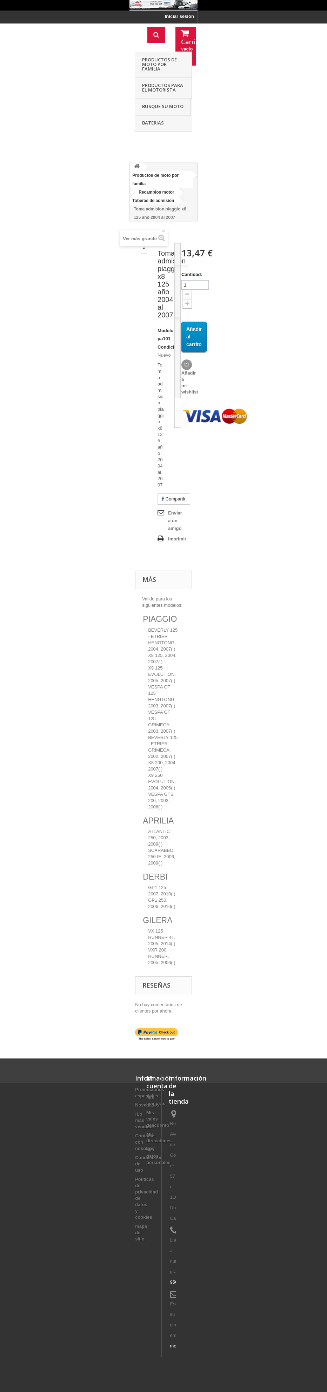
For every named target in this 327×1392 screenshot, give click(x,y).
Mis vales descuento (157, 1119)
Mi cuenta (157, 1082)
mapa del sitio (141, 1233)
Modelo (166, 330)
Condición (169, 347)
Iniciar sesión (179, 16)
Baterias (153, 123)
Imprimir (177, 539)
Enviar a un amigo (175, 520)
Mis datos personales (158, 1156)
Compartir (174, 499)
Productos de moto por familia (159, 64)
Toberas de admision (153, 200)
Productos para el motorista (162, 87)
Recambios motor (156, 192)
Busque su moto (162, 106)
